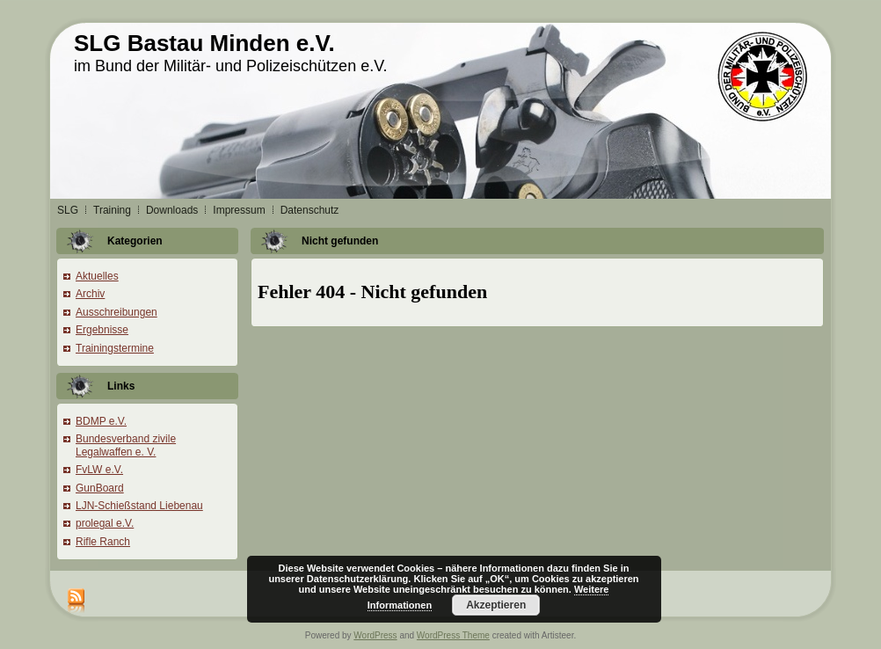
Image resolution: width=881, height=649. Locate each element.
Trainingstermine (115, 348)
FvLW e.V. (99, 469)
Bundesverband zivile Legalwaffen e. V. (126, 445)
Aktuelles (97, 276)
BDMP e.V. (101, 421)
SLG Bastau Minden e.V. (204, 43)
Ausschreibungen (116, 312)
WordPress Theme (453, 635)
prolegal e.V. (105, 523)
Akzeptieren (496, 605)
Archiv (90, 294)
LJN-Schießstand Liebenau (139, 506)
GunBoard (100, 488)
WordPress (375, 635)
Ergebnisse (102, 330)
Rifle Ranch (103, 542)
